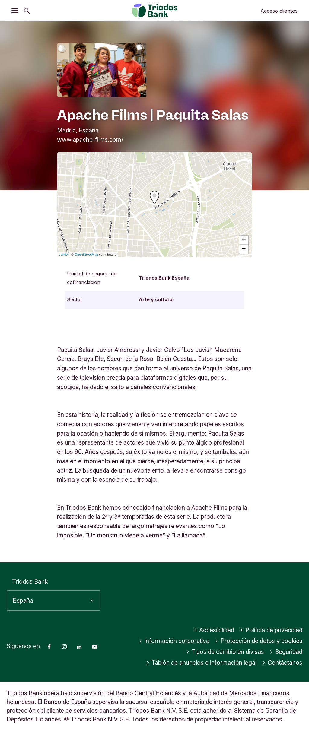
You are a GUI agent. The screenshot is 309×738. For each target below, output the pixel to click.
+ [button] (244, 240)
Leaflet (63, 254)
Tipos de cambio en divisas (225, 651)
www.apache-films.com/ (90, 139)
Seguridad (285, 651)
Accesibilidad (214, 630)
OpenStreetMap (86, 254)
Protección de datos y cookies (258, 641)
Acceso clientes (279, 11)
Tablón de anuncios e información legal (201, 662)
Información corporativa (174, 641)
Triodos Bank (30, 581)
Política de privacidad (271, 630)
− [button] (244, 249)
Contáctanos (282, 662)
